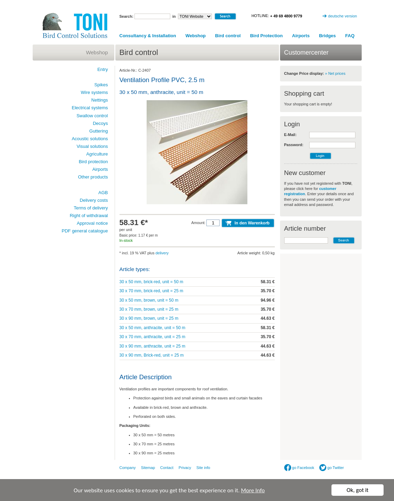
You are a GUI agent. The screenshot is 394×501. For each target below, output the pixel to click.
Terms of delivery (91, 207)
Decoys (100, 123)
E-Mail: (290, 135)
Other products (93, 177)
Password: (294, 145)
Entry (102, 69)
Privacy (185, 468)
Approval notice (92, 223)
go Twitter (331, 468)
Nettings (99, 100)
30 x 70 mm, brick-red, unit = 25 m (151, 290)
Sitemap (148, 468)
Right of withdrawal (89, 215)
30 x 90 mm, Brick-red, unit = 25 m (152, 355)
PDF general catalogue (85, 230)
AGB (103, 192)
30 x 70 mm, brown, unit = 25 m (149, 309)
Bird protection (93, 161)
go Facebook (299, 468)
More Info (253, 490)
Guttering (98, 131)
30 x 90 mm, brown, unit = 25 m (149, 318)
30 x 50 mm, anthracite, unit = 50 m (153, 327)
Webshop (196, 35)
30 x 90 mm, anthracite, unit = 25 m (153, 346)
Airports (301, 35)
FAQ (350, 35)
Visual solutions (92, 146)
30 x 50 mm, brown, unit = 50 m (149, 300)
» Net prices (335, 73)
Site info (203, 468)
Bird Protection (266, 35)
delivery (162, 253)
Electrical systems (90, 107)
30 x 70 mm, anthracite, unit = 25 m (153, 336)
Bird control (228, 35)
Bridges (327, 35)
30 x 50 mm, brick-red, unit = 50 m (151, 281)
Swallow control (92, 115)
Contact (166, 468)
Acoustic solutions (90, 138)
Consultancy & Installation (148, 35)
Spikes (101, 84)
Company (128, 468)
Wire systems (94, 92)
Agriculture (97, 154)
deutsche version (342, 16)
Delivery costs (94, 200)
